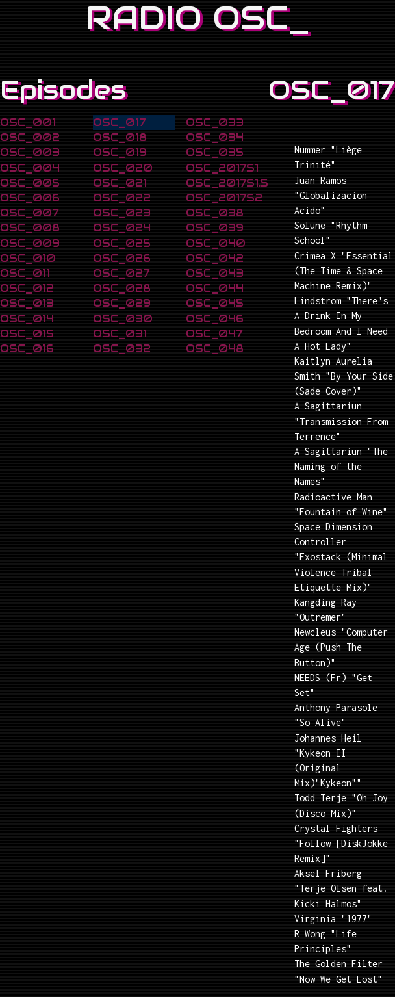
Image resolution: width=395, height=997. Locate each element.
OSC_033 (215, 122)
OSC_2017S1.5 (227, 183)
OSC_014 (27, 319)
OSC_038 (215, 213)
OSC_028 (122, 288)
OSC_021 (120, 183)
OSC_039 (215, 228)
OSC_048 (215, 349)
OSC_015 (27, 334)
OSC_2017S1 (222, 168)
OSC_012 (27, 288)
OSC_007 (29, 213)
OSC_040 (216, 243)
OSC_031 (120, 334)
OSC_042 (215, 258)
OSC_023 (122, 213)
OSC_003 (30, 152)
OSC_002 (30, 137)
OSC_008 (30, 228)
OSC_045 (215, 303)
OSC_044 (215, 288)
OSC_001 (28, 122)
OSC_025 (122, 243)
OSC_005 (30, 183)
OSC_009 (30, 243)
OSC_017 (119, 122)
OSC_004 (30, 168)
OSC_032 (122, 349)
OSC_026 (122, 258)
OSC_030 (123, 319)
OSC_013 (27, 303)
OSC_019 (120, 152)
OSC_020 (123, 168)
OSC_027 (121, 273)
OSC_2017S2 (224, 198)
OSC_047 (214, 334)
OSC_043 (215, 273)
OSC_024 (122, 228)
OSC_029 (122, 303)
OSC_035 (215, 152)
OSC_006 (30, 198)
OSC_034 (215, 137)
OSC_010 (28, 258)
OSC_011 (25, 273)
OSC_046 (215, 319)
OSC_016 (27, 349)
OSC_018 (120, 137)
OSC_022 (122, 198)
